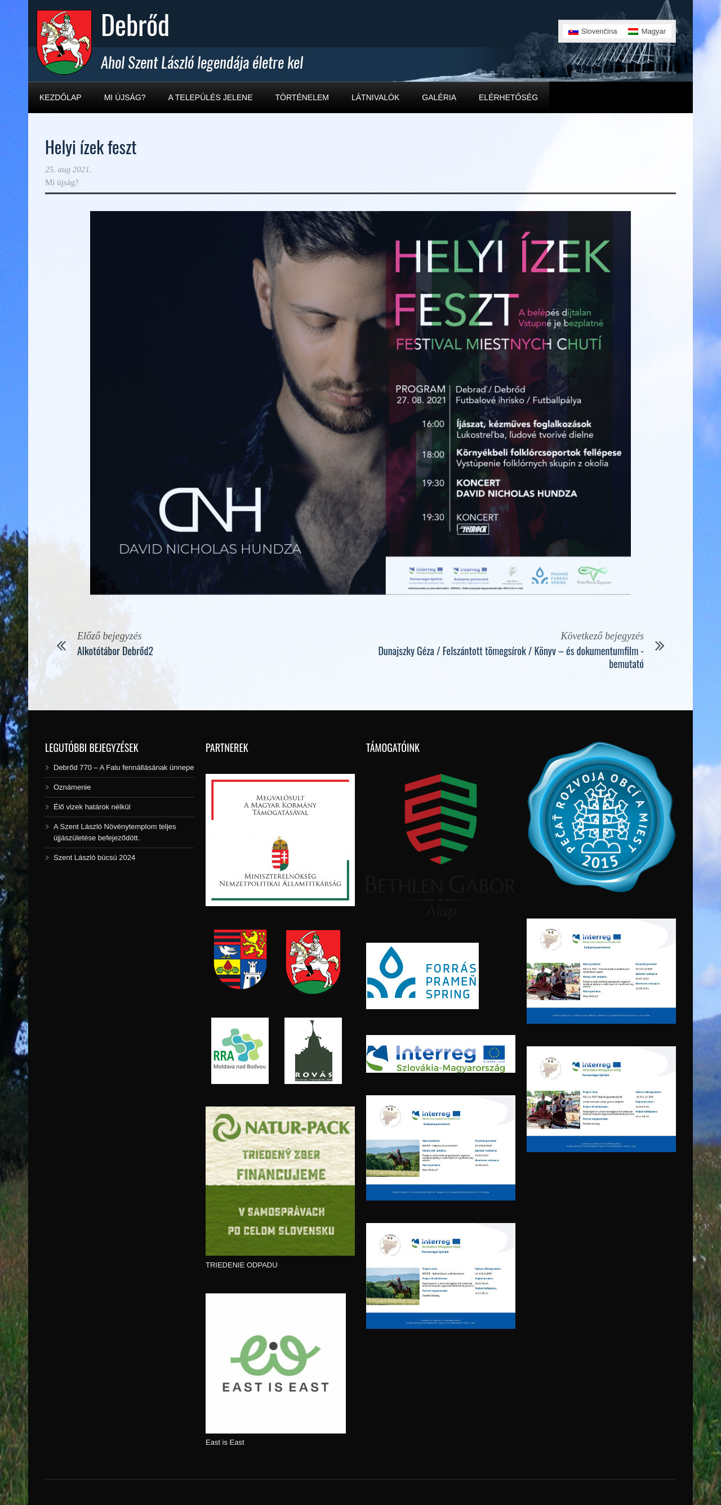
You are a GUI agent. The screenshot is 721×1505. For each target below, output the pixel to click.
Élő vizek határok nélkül (92, 807)
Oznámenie (72, 787)
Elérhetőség (508, 97)
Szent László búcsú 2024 (94, 857)
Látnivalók (375, 97)
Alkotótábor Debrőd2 (115, 650)
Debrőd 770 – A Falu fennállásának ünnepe (124, 767)
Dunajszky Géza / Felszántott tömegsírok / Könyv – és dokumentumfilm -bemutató (511, 657)
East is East (225, 1442)
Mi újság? (125, 97)
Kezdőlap (60, 97)
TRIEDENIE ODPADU (242, 1265)
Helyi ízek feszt (91, 146)
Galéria (439, 97)
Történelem (302, 97)
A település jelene (210, 97)
